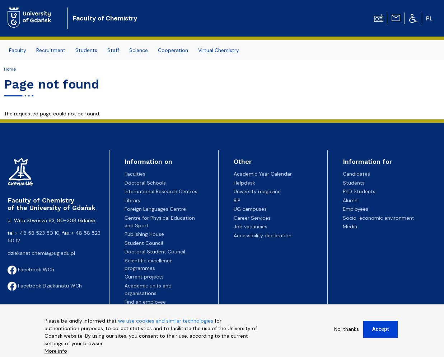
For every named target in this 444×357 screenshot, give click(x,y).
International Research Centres (161, 191)
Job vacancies (250, 226)
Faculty (17, 50)
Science (138, 50)
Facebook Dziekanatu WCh (45, 285)
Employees (355, 209)
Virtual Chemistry (218, 50)
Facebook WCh (31, 269)
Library (133, 200)
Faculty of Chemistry (105, 18)
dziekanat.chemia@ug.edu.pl (41, 253)
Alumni (351, 200)
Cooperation (173, 50)
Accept (380, 329)
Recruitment (50, 50)
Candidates (356, 174)
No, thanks (346, 329)
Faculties (135, 174)
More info (56, 351)
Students (86, 50)
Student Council (144, 243)
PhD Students (359, 191)
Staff (113, 50)
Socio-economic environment (378, 218)
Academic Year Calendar (263, 174)
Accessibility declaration (262, 235)
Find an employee (145, 302)
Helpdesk (244, 183)
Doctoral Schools (145, 183)
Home (10, 69)
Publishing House (144, 234)
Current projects (144, 276)
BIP (237, 200)
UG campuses (250, 209)
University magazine (257, 191)
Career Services (252, 218)
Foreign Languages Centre (155, 209)
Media (350, 226)
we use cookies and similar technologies (165, 321)
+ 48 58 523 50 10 (38, 233)
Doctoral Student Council (155, 251)
